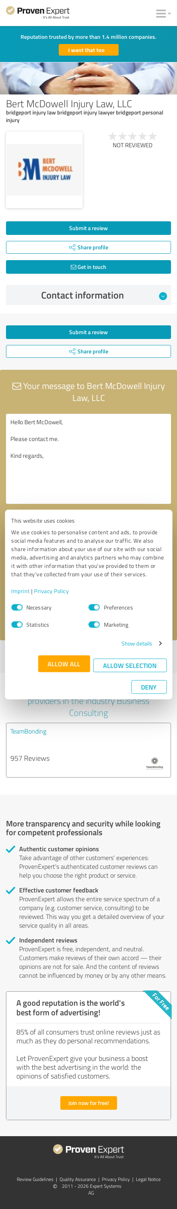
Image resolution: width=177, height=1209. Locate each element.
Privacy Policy (51, 591)
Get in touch (88, 267)
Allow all (64, 663)
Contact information (104, 295)
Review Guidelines (35, 1179)
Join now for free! (88, 1103)
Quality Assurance (78, 1179)
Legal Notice (148, 1179)
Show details (136, 643)
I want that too (86, 50)
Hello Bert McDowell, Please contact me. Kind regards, (88, 459)
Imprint (20, 591)
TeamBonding (28, 731)
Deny (149, 687)
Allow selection (130, 665)
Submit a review (88, 228)
